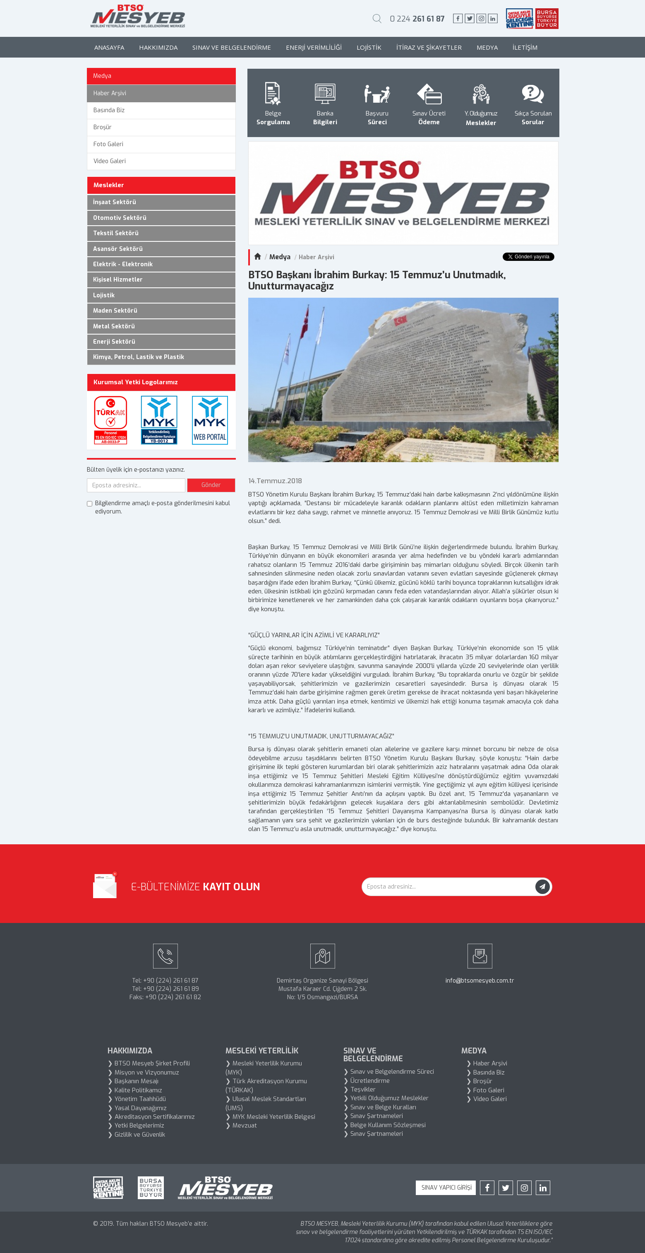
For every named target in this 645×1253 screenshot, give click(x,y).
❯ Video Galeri (486, 1099)
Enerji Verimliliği (314, 47)
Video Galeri (110, 161)
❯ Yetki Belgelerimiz (136, 1125)
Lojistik (369, 47)
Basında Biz (109, 110)
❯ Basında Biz (485, 1072)
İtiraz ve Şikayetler (429, 47)
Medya (487, 47)
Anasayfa (109, 47)
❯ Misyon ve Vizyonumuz (143, 1072)
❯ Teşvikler (359, 1089)
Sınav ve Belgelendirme (231, 47)
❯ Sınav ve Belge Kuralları (379, 1107)
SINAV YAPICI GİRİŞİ (446, 1188)
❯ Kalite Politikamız (135, 1090)
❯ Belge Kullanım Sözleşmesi (384, 1125)
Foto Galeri (108, 144)
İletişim (525, 47)
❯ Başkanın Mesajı (133, 1081)
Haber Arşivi (110, 93)
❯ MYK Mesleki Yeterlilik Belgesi (270, 1117)
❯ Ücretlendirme (366, 1081)
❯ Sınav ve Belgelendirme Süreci (388, 1071)
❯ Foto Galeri (485, 1090)
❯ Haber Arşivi (486, 1063)
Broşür (103, 127)
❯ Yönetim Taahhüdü (137, 1099)
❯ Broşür (479, 1081)
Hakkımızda (158, 47)
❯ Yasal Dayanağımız (137, 1108)
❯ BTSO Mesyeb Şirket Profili (149, 1063)
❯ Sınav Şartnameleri (373, 1116)
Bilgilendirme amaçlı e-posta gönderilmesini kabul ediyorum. (158, 507)
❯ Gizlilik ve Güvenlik (136, 1134)
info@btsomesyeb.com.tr (480, 981)
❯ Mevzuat (241, 1125)
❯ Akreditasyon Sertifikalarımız (151, 1117)
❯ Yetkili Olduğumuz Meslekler (386, 1098)
